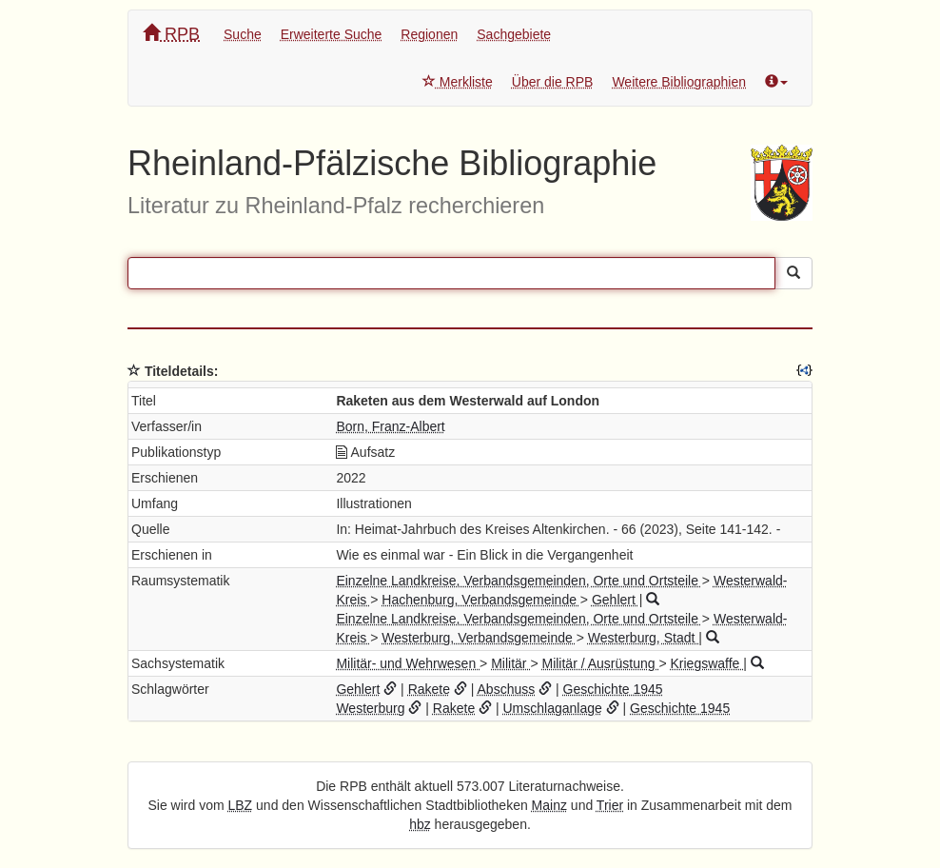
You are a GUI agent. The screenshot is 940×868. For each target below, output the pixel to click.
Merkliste (457, 81)
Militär (510, 663)
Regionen (429, 34)
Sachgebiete (514, 34)
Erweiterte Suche (331, 34)
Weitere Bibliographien (679, 81)
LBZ (240, 805)
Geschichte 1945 (613, 689)
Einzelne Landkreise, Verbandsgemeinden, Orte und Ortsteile (518, 580)
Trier (610, 805)
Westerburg (370, 708)
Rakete (429, 689)
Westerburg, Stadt (643, 637)
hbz (420, 824)
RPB (171, 34)
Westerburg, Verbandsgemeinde (479, 637)
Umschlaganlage (551, 708)
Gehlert (615, 599)
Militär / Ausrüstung (599, 663)
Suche (243, 34)
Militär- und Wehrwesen (408, 663)
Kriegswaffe (706, 663)
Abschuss (507, 689)
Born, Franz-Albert (390, 426)
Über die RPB (553, 81)
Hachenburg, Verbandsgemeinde (481, 599)
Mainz (549, 805)
